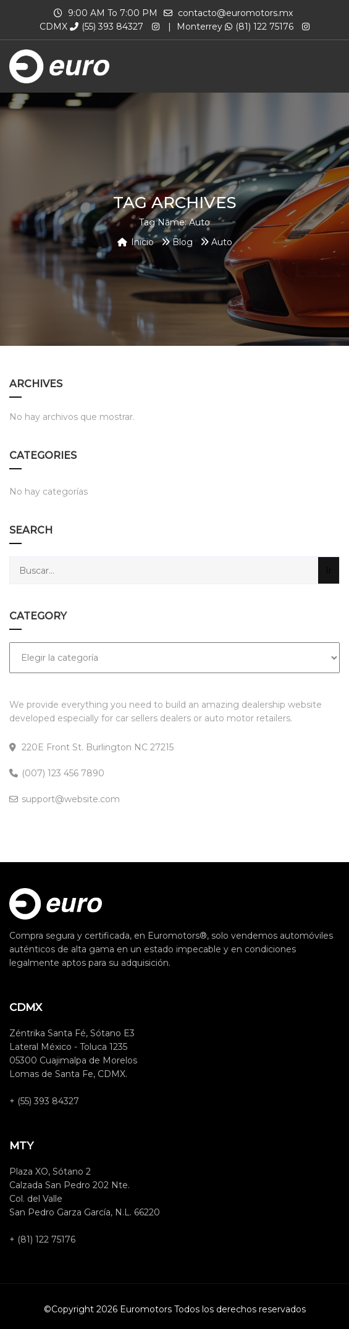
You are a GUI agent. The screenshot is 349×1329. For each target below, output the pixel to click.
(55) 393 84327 (106, 26)
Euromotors (146, 1309)
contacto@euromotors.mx (235, 13)
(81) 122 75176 (259, 26)
